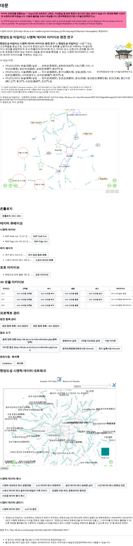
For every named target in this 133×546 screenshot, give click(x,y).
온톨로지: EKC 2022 (11, 216)
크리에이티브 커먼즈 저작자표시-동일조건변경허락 (61, 542)
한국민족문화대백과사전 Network (78, 349)
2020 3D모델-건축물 (24, 305)
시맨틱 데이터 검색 (9, 31)
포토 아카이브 (41, 275)
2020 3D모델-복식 (47, 305)
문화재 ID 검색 (69, 341)
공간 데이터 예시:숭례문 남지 (79, 485)
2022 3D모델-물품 (71, 293)
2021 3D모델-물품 (71, 299)
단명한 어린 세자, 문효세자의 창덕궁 (69, 490)
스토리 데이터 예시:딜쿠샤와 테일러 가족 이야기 (24, 490)
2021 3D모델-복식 (47, 299)
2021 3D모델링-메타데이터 (121, 299)
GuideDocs (7, 363)
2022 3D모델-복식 (47, 293)
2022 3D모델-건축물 (24, 293)
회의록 (20, 363)
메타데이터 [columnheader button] (120, 289)
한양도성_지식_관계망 (13, 102)
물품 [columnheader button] (73, 289)
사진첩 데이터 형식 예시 (13, 496)
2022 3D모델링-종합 (118, 293)
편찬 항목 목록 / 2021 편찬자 (46, 326)
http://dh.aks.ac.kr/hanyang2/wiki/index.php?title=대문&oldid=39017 (39, 530)
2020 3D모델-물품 (71, 305)
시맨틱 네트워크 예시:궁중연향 (16, 485)
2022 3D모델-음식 (95, 293)
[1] (85, 43)
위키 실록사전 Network (109, 349)
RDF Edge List (40, 241)
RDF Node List (40, 236)
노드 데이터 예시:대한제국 (48, 485)
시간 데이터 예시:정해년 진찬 (111, 485)
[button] (11, 216)
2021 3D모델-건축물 (24, 299)
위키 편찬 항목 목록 (37, 255)
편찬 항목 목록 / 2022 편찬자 (15, 326)
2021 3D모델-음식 (95, 299)
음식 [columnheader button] (97, 289)
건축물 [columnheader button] (25, 289)
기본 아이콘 (110, 341)
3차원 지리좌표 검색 (90, 341)
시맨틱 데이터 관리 (11, 509)
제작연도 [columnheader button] (6, 289)
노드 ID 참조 (30, 509)
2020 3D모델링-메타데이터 (121, 305)
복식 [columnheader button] (49, 289)
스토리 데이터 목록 (44, 260)
